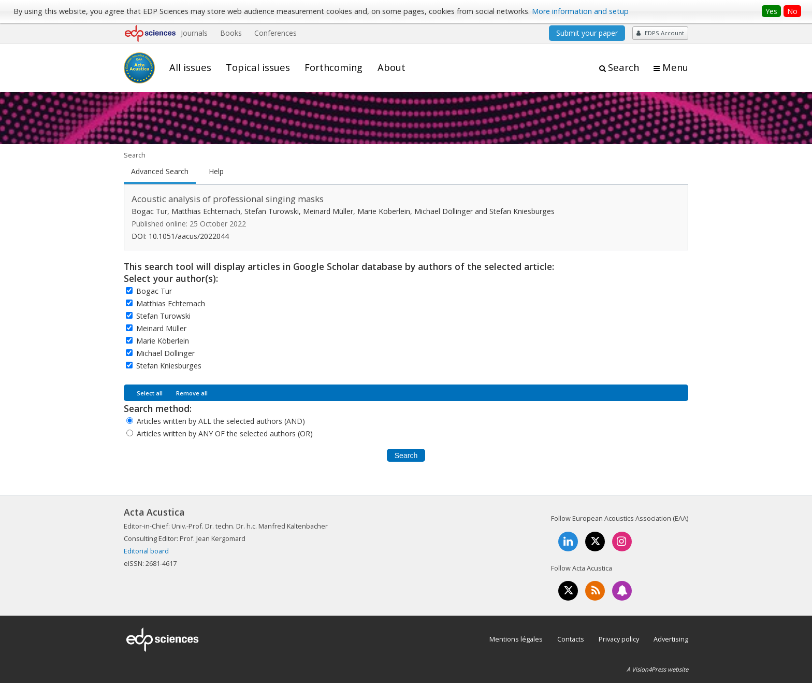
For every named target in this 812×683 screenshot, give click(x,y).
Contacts (570, 639)
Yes (771, 11)
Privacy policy (619, 639)
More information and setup (580, 11)
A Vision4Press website (657, 669)
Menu (675, 67)
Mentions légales (516, 639)
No (792, 11)
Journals (194, 33)
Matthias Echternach (170, 303)
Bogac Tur (154, 291)
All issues (190, 67)
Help (216, 171)
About (391, 67)
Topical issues (258, 67)
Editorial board (146, 551)
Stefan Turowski (163, 316)
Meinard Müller (161, 328)
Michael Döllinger (165, 353)
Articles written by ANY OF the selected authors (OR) (225, 433)
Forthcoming (333, 67)
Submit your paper (587, 33)
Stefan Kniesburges (168, 366)
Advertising (671, 639)
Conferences (275, 33)
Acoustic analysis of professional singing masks (228, 199)
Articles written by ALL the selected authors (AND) (221, 421)
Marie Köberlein (162, 341)
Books (231, 33)
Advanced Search (160, 171)
